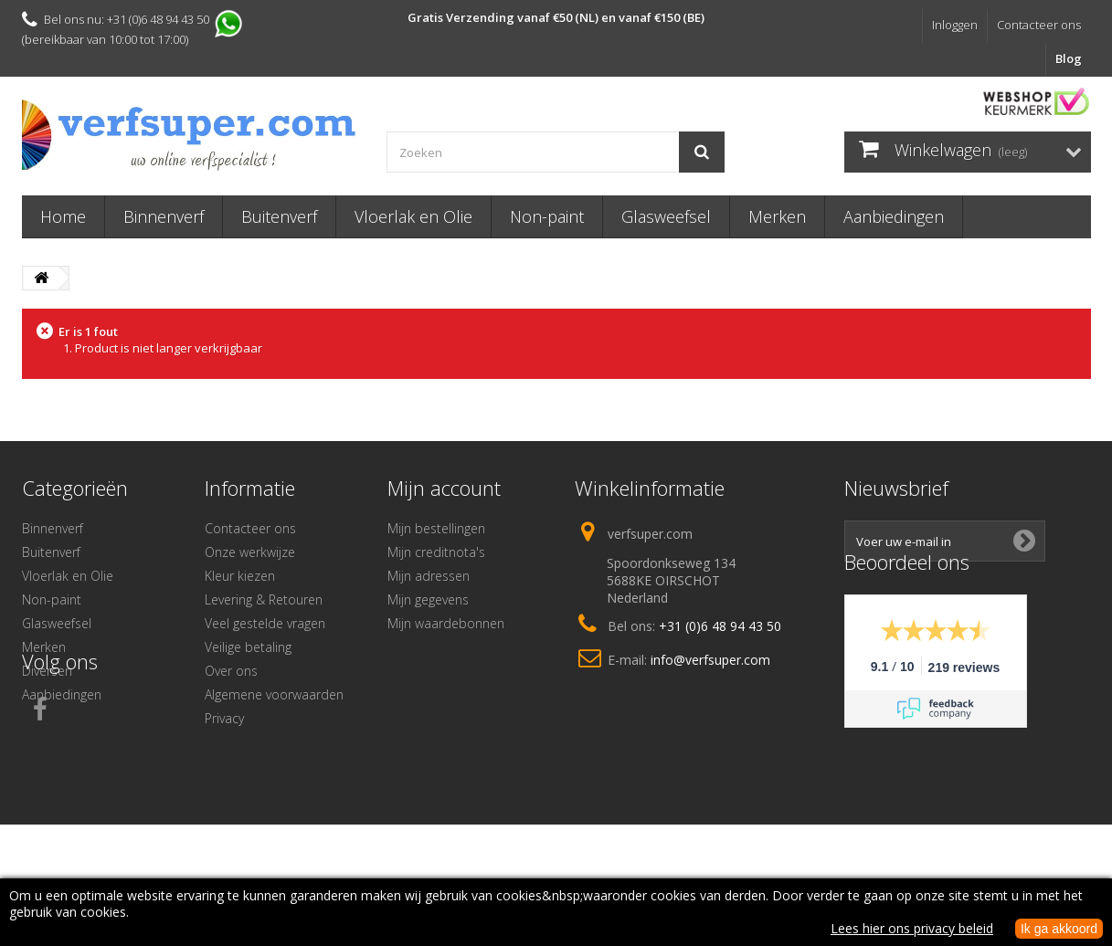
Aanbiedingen (893, 216)
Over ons (231, 670)
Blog (1068, 58)
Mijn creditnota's (436, 552)
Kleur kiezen (240, 575)
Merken (777, 216)
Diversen (47, 670)
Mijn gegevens (428, 599)
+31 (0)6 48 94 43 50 (720, 626)
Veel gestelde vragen (265, 623)
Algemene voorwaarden (274, 694)
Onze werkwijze (250, 552)
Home (63, 216)
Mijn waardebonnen (445, 623)
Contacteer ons (1039, 24)
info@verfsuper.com (710, 659)
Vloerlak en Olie (413, 216)
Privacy (224, 718)
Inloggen (955, 24)
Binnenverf (163, 216)
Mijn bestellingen (436, 528)
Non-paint (547, 216)
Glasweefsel (666, 216)
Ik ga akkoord (1059, 928)
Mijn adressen (428, 575)
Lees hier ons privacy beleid (912, 928)
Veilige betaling (248, 647)
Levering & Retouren (264, 599)
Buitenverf (279, 216)
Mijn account (444, 487)
